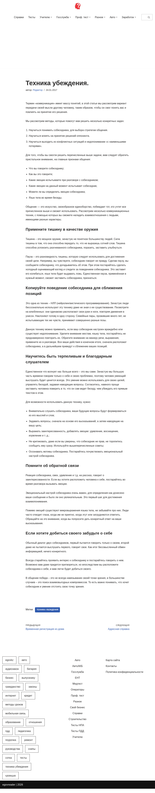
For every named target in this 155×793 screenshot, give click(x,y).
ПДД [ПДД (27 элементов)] (7, 735)
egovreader (8, 789)
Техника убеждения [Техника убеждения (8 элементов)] (16, 771)
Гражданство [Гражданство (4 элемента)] (12, 691)
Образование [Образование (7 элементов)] (13, 726)
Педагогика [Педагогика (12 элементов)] (24, 735)
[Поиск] (143, 17)
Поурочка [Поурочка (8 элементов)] (10, 744)
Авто (77, 664)
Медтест (77, 688)
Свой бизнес (77, 711)
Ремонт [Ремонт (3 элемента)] (28, 744)
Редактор (38, 90)
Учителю (77, 741)
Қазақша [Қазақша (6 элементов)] (10, 780)
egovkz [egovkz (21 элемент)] (9, 664)
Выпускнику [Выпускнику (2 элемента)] (28, 682)
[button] (51, 17)
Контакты (111, 670)
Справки (18, 17)
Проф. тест (77, 700)
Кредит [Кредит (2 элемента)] (28, 700)
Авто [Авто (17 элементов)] (24, 664)
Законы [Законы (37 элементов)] (32, 691)
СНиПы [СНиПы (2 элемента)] (31, 753)
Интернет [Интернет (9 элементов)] (10, 700)
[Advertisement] (77, 46)
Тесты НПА (77, 729)
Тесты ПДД (77, 735)
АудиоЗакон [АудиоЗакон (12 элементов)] (12, 673)
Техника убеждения (48, 614)
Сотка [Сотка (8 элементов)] (8, 762)
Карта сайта (113, 664)
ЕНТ (77, 682)
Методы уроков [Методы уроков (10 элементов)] (14, 708)
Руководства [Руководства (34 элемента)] (12, 753)
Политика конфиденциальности (124, 676)
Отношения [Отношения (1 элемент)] (35, 726)
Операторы (77, 694)
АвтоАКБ (77, 670)
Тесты (31, 17)
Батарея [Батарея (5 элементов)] (32, 673)
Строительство (77, 723)
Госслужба (77, 676)
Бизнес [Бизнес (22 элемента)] (9, 682)
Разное (77, 705)
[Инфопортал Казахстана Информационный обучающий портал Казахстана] (77, 6)
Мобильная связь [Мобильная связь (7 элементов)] (15, 717)
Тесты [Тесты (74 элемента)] (23, 762)
